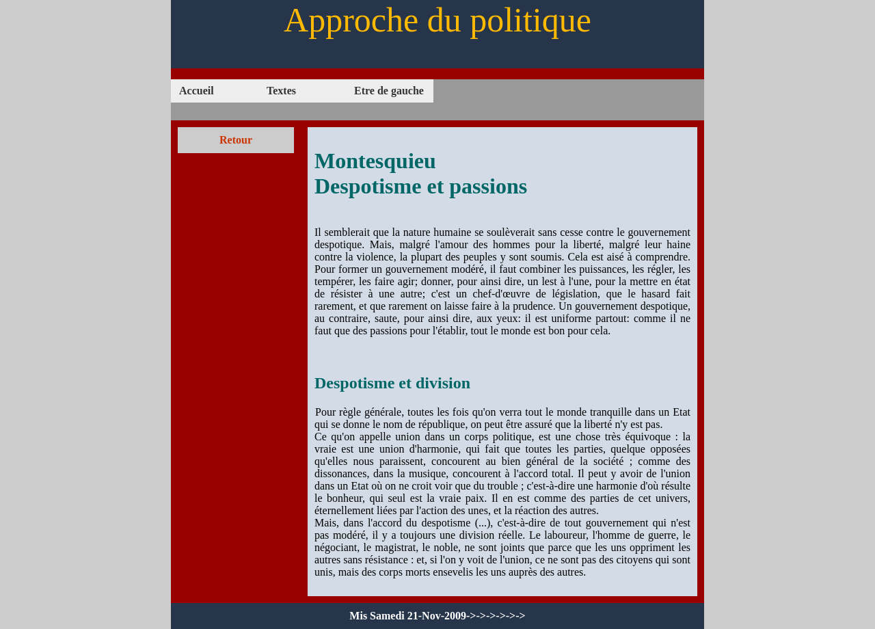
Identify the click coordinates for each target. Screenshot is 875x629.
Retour (235, 140)
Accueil (196, 90)
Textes (281, 90)
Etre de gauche (389, 90)
